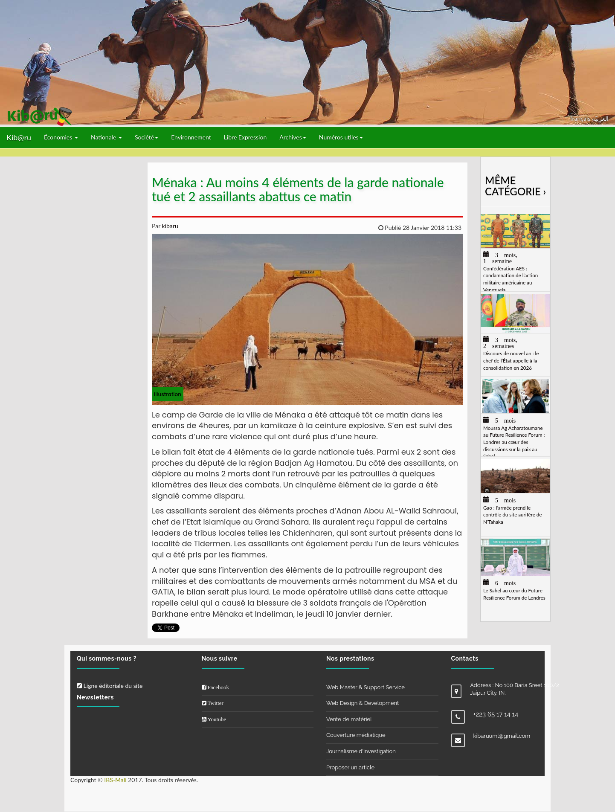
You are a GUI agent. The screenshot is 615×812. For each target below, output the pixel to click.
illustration (167, 394)
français (581, 118)
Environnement (191, 137)
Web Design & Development (362, 703)
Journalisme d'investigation (361, 751)
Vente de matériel (349, 719)
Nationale (106, 137)
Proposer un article (350, 767)
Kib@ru (18, 137)
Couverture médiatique (356, 735)
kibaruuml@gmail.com (502, 736)
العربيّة (600, 118)
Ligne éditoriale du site (109, 685)
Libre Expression (245, 137)
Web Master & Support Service (365, 687)
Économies (61, 137)
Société (146, 137)
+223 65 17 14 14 (496, 714)
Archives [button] (292, 137)
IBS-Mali (115, 779)
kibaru (169, 225)
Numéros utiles (341, 137)
